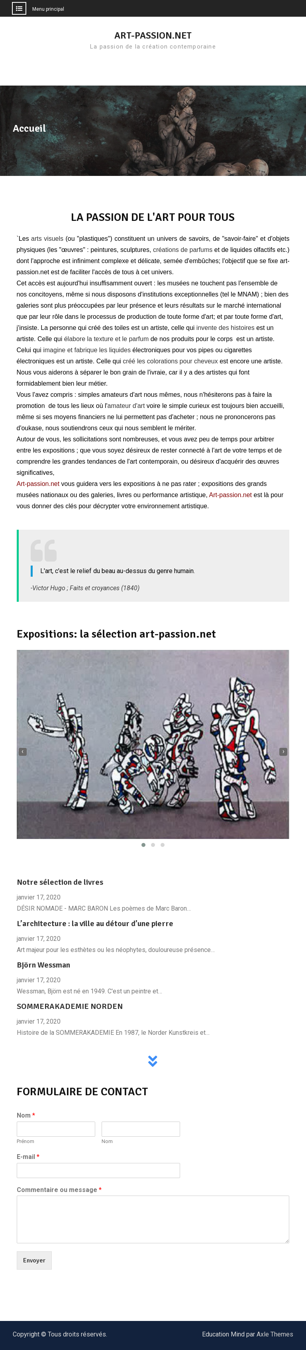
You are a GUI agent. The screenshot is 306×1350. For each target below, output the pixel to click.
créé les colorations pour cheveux (170, 361)
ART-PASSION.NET (153, 35)
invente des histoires (225, 327)
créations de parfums (182, 249)
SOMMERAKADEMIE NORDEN (70, 1006)
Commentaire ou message (59, 1190)
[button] (143, 845)
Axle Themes (275, 1334)
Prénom (25, 1141)
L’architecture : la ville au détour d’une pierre (95, 924)
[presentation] (23, 752)
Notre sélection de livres (60, 882)
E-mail (28, 1157)
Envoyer (34, 1260)
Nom (26, 1115)
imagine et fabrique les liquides (87, 350)
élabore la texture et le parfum (106, 339)
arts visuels (47, 238)
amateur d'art (126, 405)
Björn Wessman (43, 965)
